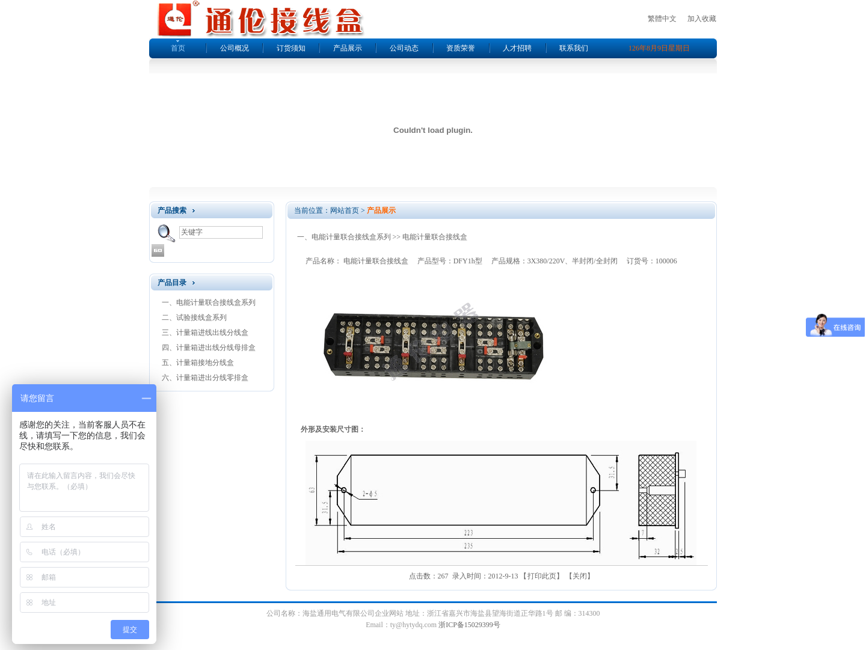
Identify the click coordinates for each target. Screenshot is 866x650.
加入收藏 (701, 18)
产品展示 (347, 48)
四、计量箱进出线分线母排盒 (209, 347)
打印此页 (541, 576)
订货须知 (291, 48)
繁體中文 (662, 18)
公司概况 (234, 48)
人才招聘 (517, 48)
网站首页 (344, 210)
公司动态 (404, 48)
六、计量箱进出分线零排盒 (205, 377)
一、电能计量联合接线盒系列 (209, 302)
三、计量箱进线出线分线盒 (205, 332)
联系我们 (573, 48)
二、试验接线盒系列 (194, 317)
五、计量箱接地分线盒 (198, 362)
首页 (178, 48)
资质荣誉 (460, 48)
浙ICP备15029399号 (469, 625)
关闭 (580, 576)
